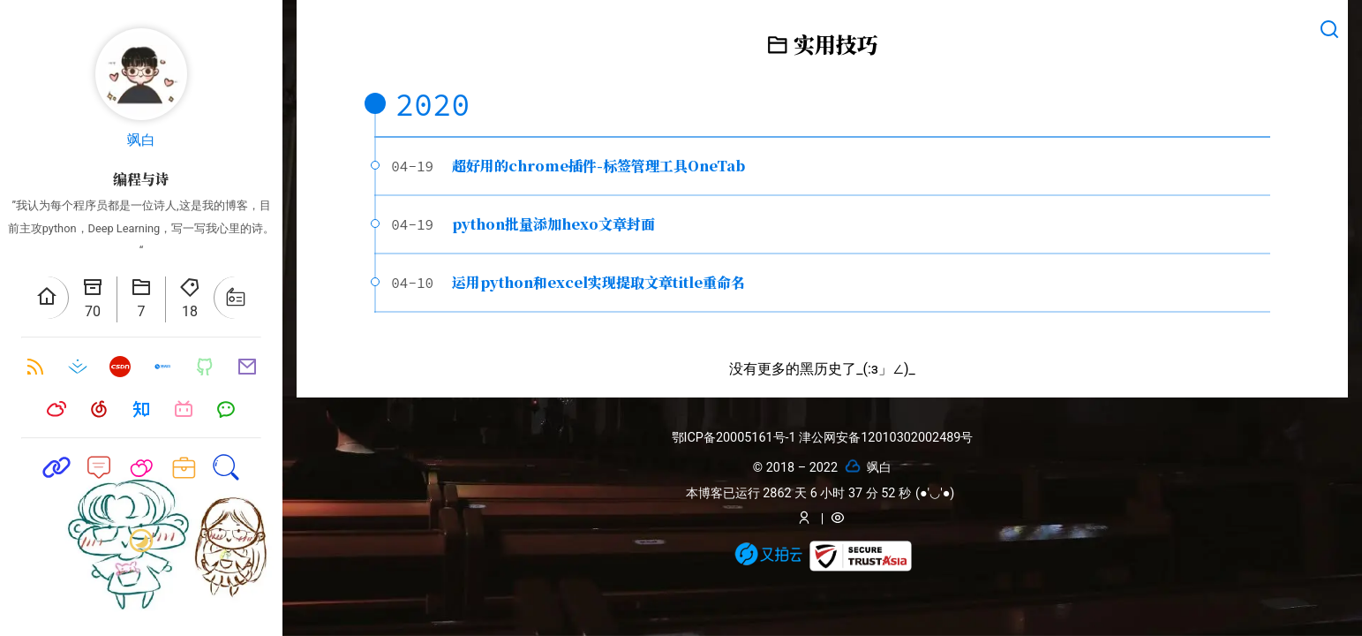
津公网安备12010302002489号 (886, 437)
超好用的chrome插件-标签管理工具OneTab (598, 165)
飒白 (141, 140)
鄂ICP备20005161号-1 (736, 437)
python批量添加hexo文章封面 (553, 224)
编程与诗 (141, 179)
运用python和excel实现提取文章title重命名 (598, 282)
